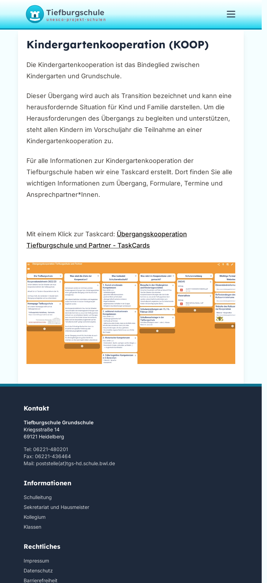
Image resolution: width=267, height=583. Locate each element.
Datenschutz (38, 570)
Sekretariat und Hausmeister (56, 507)
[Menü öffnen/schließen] (231, 14)
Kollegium (34, 517)
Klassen (32, 527)
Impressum (36, 561)
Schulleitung (38, 497)
